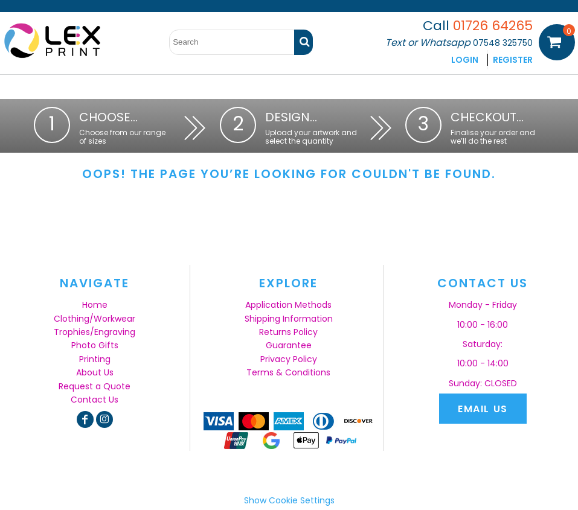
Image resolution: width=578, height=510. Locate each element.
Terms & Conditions (288, 372)
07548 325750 (503, 43)
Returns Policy (288, 332)
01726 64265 (493, 25)
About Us (95, 372)
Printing (95, 359)
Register (513, 60)
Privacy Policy (288, 359)
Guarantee (289, 345)
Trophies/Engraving (94, 332)
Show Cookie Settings (289, 500)
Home (95, 305)
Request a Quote (94, 386)
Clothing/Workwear (94, 319)
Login (464, 60)
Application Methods (288, 305)
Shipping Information (289, 319)
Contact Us (94, 400)
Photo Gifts (94, 345)
